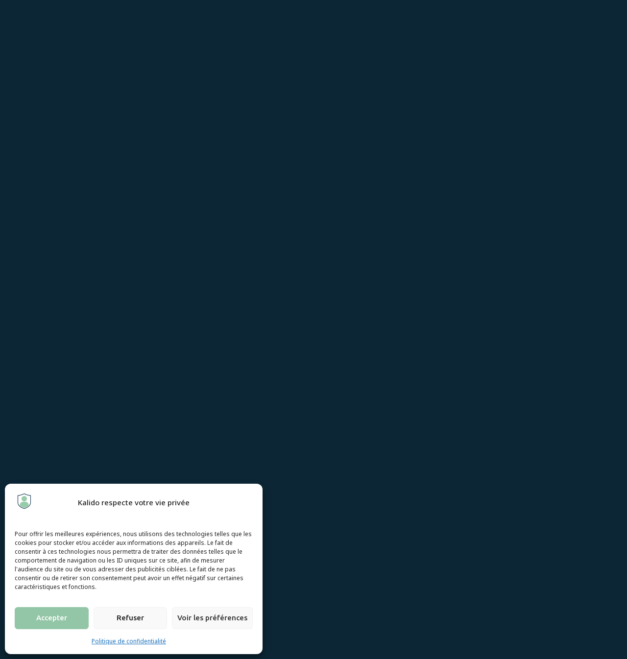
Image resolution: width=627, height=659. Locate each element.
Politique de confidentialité (129, 641)
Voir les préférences (212, 617)
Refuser (130, 617)
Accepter (51, 617)
